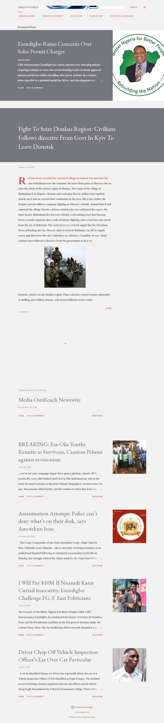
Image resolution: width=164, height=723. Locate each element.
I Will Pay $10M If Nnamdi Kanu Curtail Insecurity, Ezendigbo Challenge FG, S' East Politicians (56, 590)
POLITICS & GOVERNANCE (121, 16)
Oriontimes (28, 7)
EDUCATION (74, 16)
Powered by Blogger (82, 707)
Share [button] (21, 88)
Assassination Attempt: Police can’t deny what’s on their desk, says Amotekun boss (57, 521)
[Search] (133, 7)
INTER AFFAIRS (94, 16)
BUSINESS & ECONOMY (51, 16)
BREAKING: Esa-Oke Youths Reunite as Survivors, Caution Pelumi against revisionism (60, 451)
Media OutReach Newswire (49, 399)
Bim (88, 712)
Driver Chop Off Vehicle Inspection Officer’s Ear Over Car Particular (58, 655)
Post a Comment (35, 88)
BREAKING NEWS (25, 16)
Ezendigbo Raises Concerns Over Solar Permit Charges (55, 47)
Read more (97, 416)
